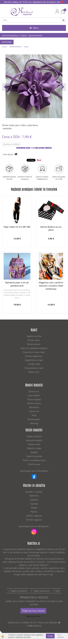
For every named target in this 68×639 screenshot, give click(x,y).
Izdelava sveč (34, 444)
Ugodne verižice (34, 336)
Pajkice (34, 511)
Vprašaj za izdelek (11, 144)
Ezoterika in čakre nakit (34, 352)
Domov (4, 46)
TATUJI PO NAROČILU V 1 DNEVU (14, 35)
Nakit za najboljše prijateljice (34, 348)
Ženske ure (34, 391)
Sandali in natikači (34, 491)
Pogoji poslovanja (41, 590)
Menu (34, 28)
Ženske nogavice (34, 519)
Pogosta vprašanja (18, 590)
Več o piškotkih (60, 636)
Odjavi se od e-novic (33, 616)
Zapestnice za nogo (34, 360)
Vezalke (34, 452)
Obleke (34, 507)
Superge (34, 503)
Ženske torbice (34, 403)
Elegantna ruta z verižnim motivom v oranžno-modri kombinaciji (51, 285)
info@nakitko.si (34, 625)
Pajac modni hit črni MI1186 (17, 226)
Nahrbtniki (34, 407)
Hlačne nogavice (34, 515)
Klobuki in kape (34, 448)
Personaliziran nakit (34, 368)
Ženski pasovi (34, 419)
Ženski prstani (34, 344)
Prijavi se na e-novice (33, 611)
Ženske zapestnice (34, 356)
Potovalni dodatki (34, 440)
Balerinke (34, 495)
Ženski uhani (34, 340)
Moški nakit (34, 372)
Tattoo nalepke (34, 399)
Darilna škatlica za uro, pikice (51, 228)
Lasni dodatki (34, 395)
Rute (34, 415)
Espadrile (34, 499)
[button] (62, 87)
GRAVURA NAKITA (35, 35)
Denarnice (34, 411)
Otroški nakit (34, 364)
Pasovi (26, 46)
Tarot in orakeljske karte (34, 460)
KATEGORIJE (7, 42)
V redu (50, 635)
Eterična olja (34, 464)
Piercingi (34, 423)
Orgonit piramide (34, 456)
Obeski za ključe (34, 436)
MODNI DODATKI (15, 46)
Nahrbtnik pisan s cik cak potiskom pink (17, 284)
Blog (57, 590)
